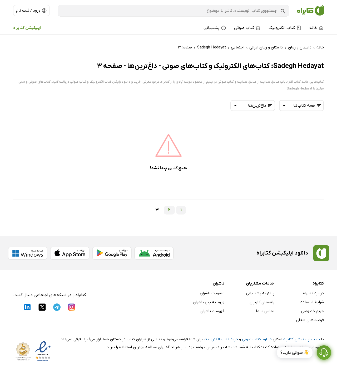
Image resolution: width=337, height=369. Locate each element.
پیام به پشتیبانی (260, 293)
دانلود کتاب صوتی (257, 339)
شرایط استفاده (312, 302)
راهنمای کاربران (262, 302)
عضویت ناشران (212, 293)
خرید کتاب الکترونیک (221, 339)
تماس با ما (265, 311)
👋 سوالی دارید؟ (294, 352)
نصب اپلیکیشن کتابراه (301, 339)
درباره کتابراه (313, 293)
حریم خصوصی (312, 311)
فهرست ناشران (212, 311)
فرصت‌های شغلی (310, 320)
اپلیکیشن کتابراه (27, 28)
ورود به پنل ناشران (208, 302)
